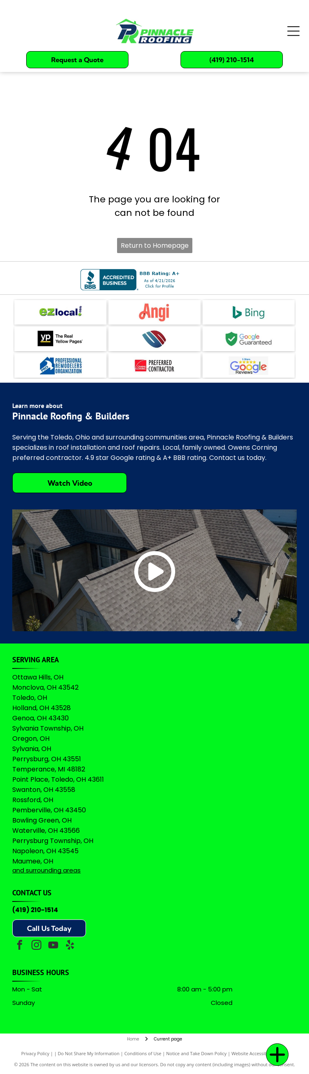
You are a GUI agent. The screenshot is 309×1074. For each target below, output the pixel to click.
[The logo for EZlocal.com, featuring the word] (60, 312)
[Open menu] (293, 31)
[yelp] (70, 946)
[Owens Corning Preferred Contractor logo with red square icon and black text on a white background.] (154, 365)
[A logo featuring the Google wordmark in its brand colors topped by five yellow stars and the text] (249, 365)
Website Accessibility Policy (259, 1053)
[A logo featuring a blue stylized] (154, 339)
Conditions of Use (143, 1053)
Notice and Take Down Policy (196, 1053)
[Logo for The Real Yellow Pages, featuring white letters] (60, 339)
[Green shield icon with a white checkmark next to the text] (249, 339)
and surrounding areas (46, 870)
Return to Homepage (155, 245)
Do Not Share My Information (89, 1053)
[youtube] (53, 946)
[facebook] (19, 946)
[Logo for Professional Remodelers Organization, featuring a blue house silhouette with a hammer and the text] (60, 365)
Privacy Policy (35, 1053)
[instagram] (36, 946)
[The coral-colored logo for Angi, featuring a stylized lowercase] (154, 312)
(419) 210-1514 (35, 910)
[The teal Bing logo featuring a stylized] (249, 312)
